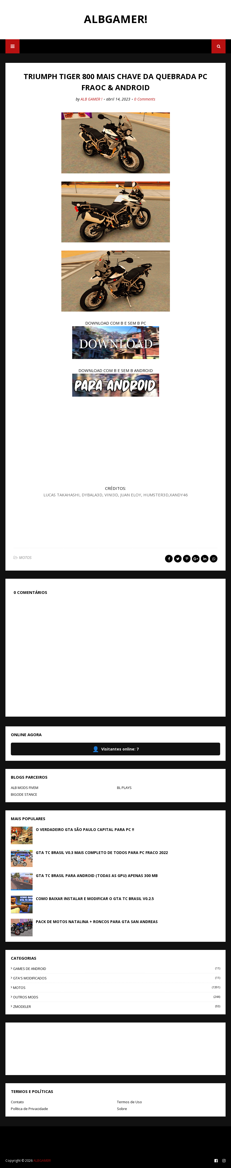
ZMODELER (116, 1006)
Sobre (122, 1108)
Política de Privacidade (29, 1108)
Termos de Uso (129, 1101)
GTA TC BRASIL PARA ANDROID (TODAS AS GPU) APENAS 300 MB (97, 875)
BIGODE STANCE (24, 794)
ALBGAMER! (115, 18)
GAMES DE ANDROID (116, 968)
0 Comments (144, 99)
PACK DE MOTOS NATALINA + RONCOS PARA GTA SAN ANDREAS (97, 921)
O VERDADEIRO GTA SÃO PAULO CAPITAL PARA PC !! (85, 829)
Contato (17, 1101)
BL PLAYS (124, 787)
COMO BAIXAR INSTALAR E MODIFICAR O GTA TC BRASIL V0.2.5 (95, 898)
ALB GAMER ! (91, 99)
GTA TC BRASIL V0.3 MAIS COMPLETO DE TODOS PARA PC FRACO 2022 (102, 852)
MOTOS (25, 557)
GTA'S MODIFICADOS (116, 978)
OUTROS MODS (116, 997)
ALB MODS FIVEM (24, 787)
